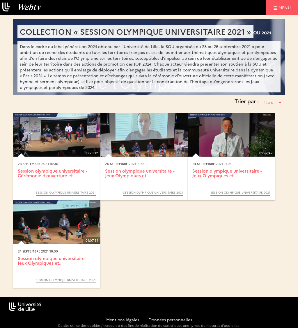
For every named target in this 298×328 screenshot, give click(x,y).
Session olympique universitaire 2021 (66, 192)
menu (285, 7)
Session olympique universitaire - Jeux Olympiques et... (140, 173)
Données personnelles (170, 319)
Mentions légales (122, 319)
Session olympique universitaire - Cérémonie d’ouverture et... (52, 173)
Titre (272, 102)
